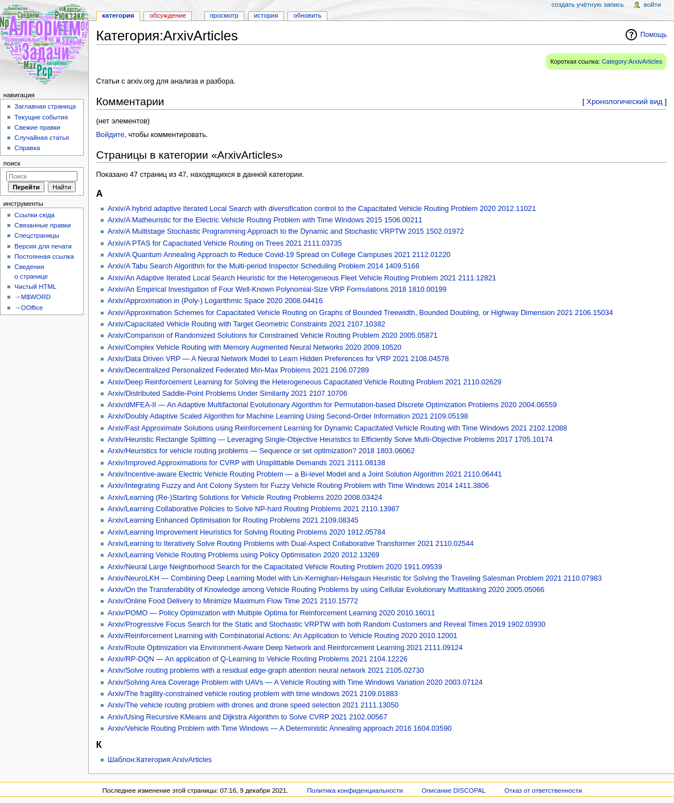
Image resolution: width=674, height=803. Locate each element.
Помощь (653, 35)
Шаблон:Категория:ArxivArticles (160, 760)
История (266, 15)
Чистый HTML (35, 286)
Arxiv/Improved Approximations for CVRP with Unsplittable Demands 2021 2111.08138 (246, 463)
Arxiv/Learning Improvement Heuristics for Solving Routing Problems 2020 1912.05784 (246, 532)
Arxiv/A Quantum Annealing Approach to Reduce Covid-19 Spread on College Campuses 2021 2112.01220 (279, 255)
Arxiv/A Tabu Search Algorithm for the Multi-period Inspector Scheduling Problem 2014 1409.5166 (264, 266)
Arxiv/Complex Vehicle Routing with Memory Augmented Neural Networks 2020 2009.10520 (254, 347)
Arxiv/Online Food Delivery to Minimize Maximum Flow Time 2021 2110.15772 (233, 601)
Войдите (110, 135)
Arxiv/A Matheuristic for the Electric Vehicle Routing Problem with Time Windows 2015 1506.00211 (265, 220)
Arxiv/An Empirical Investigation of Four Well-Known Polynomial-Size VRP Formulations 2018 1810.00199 (277, 289)
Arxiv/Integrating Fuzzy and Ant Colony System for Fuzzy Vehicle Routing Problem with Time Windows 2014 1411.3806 (298, 486)
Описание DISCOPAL (454, 790)
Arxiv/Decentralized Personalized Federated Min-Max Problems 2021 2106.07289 (238, 370)
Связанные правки (42, 225)
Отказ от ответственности (543, 790)
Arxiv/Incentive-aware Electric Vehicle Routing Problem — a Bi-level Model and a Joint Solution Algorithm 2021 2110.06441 (305, 474)
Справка (27, 147)
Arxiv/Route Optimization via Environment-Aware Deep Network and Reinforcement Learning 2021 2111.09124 (285, 648)
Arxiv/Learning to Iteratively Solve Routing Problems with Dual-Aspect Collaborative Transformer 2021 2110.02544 (291, 544)
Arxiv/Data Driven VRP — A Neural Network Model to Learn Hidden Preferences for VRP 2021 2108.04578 (278, 359)
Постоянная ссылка (43, 256)
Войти (652, 4)
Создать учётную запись (588, 4)
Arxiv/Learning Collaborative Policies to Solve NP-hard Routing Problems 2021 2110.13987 (254, 509)
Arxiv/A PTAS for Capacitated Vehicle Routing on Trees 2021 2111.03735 (225, 243)
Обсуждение (168, 15)
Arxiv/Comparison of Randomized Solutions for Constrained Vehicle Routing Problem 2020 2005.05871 (273, 336)
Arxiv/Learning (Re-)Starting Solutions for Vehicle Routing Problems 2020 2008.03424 (245, 498)
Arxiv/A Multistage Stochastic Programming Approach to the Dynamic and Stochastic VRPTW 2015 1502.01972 (286, 231)
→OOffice (28, 307)
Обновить (307, 15)
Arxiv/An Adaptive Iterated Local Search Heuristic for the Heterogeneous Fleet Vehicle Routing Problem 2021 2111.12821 (302, 278)
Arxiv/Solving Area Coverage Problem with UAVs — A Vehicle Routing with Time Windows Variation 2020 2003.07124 (295, 682)
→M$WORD (32, 296)
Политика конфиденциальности (355, 790)
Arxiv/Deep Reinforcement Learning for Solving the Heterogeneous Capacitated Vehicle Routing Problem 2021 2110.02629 (305, 382)
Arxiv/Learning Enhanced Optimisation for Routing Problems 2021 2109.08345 (233, 520)
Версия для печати (43, 246)
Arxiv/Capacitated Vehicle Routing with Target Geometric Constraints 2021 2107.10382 (246, 324)
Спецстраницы (36, 235)
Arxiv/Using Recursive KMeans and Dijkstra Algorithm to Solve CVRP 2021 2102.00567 (247, 717)
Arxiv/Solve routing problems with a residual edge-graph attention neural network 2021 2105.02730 (266, 670)
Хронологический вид (624, 101)
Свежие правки (37, 127)
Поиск (11, 163)
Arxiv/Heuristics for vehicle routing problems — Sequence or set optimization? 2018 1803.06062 (261, 451)
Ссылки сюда (34, 215)
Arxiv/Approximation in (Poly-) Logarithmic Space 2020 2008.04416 (215, 301)
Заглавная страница (45, 106)
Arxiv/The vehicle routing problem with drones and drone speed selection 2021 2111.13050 (253, 705)
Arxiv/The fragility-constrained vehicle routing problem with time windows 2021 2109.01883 (253, 694)
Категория (118, 15)
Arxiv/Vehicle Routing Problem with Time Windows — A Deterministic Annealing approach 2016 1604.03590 (279, 728)
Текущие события (41, 117)
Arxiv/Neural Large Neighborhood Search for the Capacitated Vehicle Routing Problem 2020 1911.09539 (275, 567)
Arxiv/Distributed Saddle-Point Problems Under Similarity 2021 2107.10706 (227, 394)
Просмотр (224, 15)
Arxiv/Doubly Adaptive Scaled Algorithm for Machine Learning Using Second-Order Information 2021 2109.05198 (288, 416)
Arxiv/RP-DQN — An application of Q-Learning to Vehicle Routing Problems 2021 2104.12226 (258, 659)
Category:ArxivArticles (632, 61)
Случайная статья (41, 137)
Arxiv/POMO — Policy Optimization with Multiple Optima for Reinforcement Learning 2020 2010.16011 (271, 613)
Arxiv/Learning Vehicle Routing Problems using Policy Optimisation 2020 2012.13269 (243, 555)
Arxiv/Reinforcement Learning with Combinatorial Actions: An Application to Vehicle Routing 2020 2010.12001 (282, 636)
